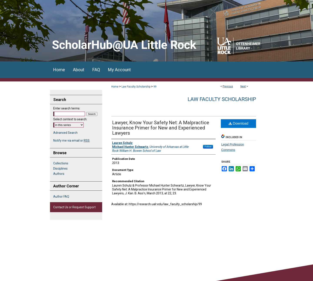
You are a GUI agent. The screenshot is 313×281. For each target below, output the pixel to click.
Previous (228, 86)
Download (238, 123)
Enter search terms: (66, 108)
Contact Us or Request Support (74, 207)
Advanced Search (65, 132)
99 (154, 86)
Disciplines (60, 168)
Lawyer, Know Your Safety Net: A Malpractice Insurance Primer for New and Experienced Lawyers (160, 128)
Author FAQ (61, 196)
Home (114, 86)
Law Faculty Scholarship (136, 86)
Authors (58, 173)
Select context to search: (70, 119)
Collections (60, 163)
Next (243, 86)
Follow (208, 146)
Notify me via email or (71, 140)
